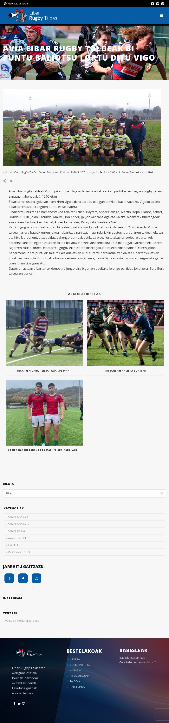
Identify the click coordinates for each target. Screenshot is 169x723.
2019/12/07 (77, 172)
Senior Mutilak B (17, 524)
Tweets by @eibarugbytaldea (21, 620)
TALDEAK (74, 681)
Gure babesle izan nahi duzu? (137, 662)
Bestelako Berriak (18, 552)
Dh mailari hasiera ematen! (125, 370)
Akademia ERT (16, 538)
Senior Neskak (16, 531)
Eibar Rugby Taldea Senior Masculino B (38, 172)
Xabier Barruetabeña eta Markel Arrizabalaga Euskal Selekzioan (45, 450)
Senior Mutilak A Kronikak (137, 172)
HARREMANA (76, 687)
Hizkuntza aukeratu (16, 3)
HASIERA (74, 659)
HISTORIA (74, 670)
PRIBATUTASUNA (78, 675)
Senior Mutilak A (110, 172)
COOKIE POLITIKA (79, 665)
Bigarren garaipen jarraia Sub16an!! (44, 370)
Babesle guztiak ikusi (132, 657)
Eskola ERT (14, 545)
